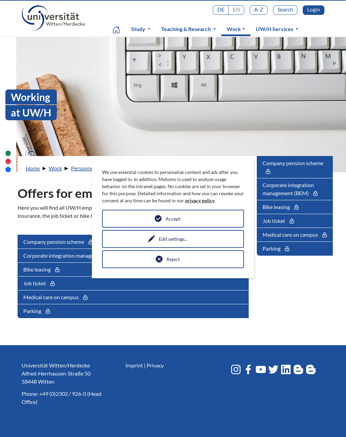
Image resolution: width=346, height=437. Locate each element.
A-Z (258, 9)
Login (313, 9)
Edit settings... (173, 239)
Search (285, 9)
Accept (173, 219)
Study (138, 29)
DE (220, 9)
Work (237, 28)
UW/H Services (275, 29)
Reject (173, 259)
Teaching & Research (186, 29)
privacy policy (200, 200)
